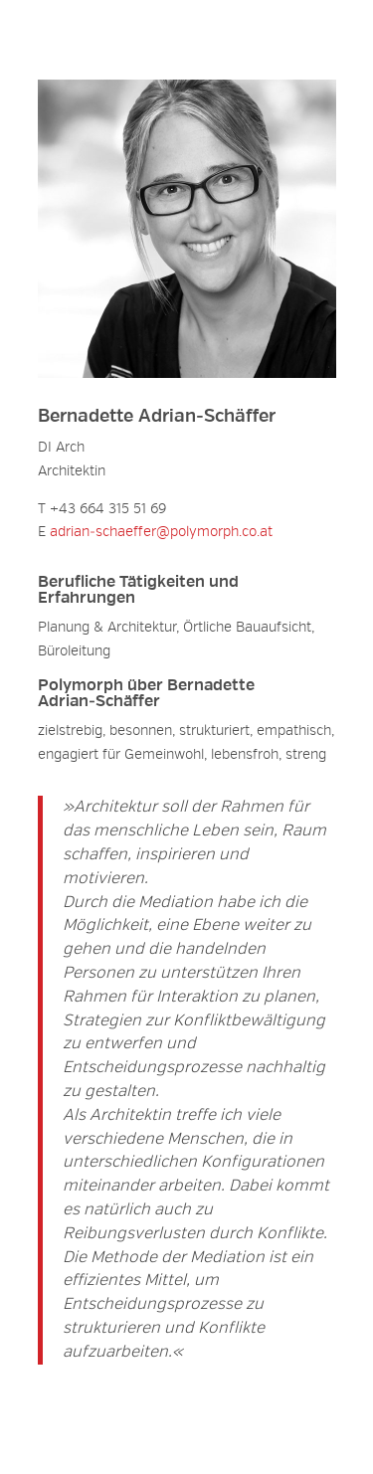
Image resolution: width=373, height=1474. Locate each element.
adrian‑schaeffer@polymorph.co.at (161, 531)
